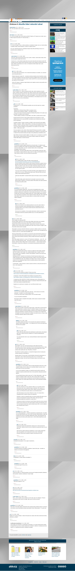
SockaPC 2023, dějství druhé (60, 95)
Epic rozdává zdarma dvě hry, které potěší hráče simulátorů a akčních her (60, 46)
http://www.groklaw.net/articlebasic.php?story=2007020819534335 (27, 161)
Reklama (45, 562)
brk (11, 43)
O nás (40, 562)
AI (51, 20)
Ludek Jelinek (14, 56)
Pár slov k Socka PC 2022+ (60, 103)
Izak (13, 218)
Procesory (31, 20)
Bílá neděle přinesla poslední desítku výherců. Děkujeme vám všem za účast (60, 34)
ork (13, 471)
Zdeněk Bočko (12, 27)
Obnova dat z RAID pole (33, 540)
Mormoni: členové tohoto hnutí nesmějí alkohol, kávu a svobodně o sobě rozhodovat (28, 555)
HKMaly (17, 320)
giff (12, 71)
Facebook (30, 562)
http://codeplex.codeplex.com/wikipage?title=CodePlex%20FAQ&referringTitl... (28, 277)
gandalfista (16, 143)
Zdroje (65, 20)
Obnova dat (39, 540)
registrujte (29, 534)
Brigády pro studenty (37, 541)
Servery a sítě (47, 20)
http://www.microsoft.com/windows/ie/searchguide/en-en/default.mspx (25, 490)
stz (10, 514)
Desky (35, 20)
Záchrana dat (44, 540)
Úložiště (42, 20)
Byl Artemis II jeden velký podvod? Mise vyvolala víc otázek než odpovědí (59, 42)
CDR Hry (58, 30)
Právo (55, 20)
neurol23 (15, 439)
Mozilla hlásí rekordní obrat (30, 24)
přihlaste (23, 534)
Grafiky (39, 20)
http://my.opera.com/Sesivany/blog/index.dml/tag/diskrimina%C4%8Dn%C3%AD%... (29, 273)
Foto (57, 20)
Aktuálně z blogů (58, 88)
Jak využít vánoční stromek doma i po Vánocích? (41, 554)
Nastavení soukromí (22, 569)
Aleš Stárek (12, 34)
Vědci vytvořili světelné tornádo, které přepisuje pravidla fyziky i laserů (60, 38)
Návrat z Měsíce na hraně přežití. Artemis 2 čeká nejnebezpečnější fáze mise (60, 50)
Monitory (61, 20)
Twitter (36, 562)
